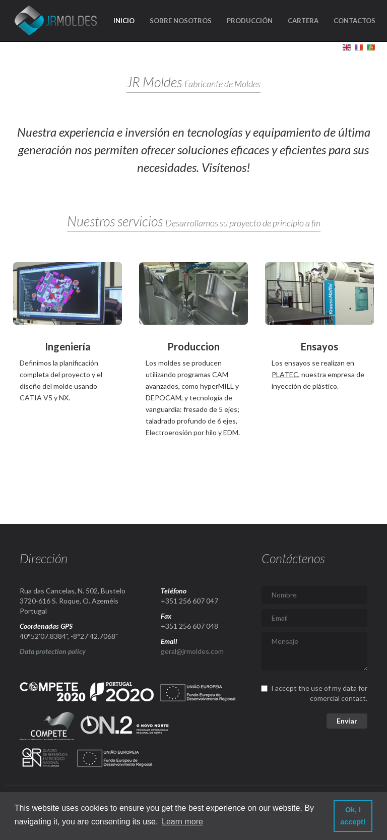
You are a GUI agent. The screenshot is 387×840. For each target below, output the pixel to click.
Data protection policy (53, 651)
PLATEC (285, 374)
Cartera (303, 21)
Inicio (124, 21)
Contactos (354, 21)
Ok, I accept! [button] (352, 816)
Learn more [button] (182, 821)
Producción (250, 21)
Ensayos (319, 346)
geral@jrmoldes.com (192, 651)
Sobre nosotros (181, 21)
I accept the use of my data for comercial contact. (314, 693)
